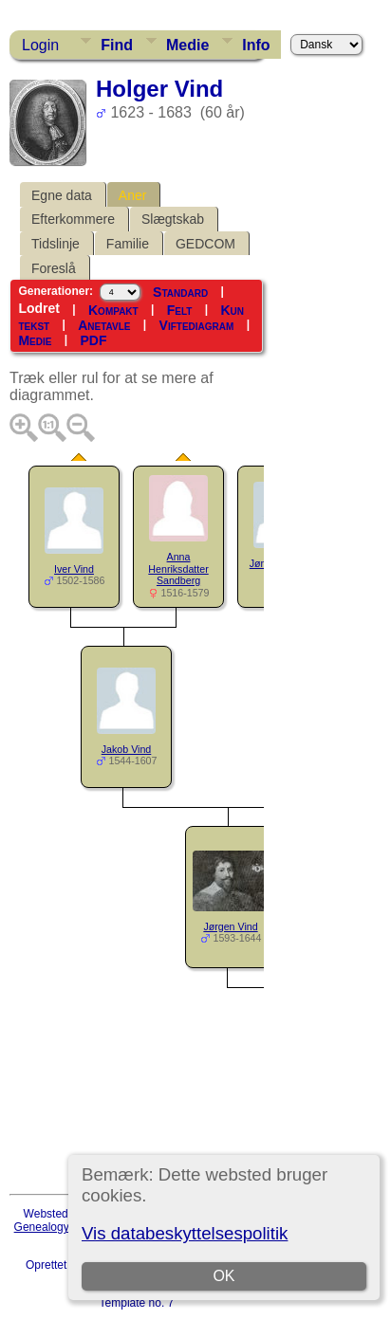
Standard (180, 292)
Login (40, 45)
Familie (127, 243)
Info (256, 45)
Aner (133, 195)
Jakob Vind (127, 749)
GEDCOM (205, 243)
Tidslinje (55, 243)
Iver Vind (74, 569)
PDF (93, 340)
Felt (180, 310)
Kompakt (113, 310)
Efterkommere (73, 219)
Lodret (39, 308)
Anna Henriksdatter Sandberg (178, 569)
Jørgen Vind (230, 926)
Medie (187, 45)
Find (117, 45)
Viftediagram (196, 325)
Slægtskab (172, 219)
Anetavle (104, 325)
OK (223, 1276)
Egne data (61, 195)
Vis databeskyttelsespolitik (185, 1233)
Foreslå (53, 268)
